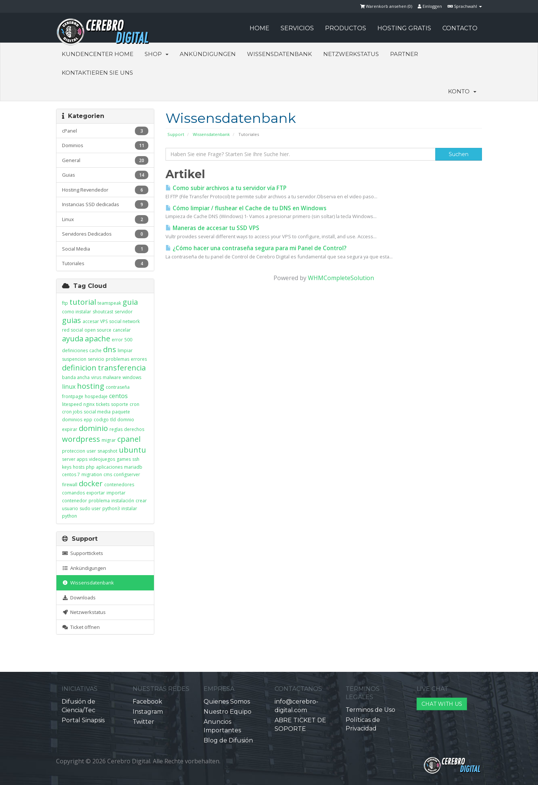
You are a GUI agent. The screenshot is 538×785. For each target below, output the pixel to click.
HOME (259, 28)
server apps (74, 459)
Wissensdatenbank (279, 54)
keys (66, 467)
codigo (101, 419)
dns (109, 349)
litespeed (72, 404)
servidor (124, 311)
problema (99, 500)
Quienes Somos (227, 701)
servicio (96, 359)
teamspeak (109, 303)
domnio (125, 419)
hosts (78, 467)
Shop (156, 54)
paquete (121, 412)
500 (128, 339)
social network (124, 321)
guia (130, 302)
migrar (109, 440)
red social (72, 330)
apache (97, 338)
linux (68, 386)
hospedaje (96, 396)
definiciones (75, 350)
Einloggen (430, 6)
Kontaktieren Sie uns (97, 72)
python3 (111, 508)
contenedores (119, 484)
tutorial (82, 302)
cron (134, 404)
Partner (404, 54)
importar (116, 493)
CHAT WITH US (441, 704)
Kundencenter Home (97, 54)
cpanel (128, 439)
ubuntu (132, 450)
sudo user (90, 508)
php (90, 467)
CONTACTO (459, 28)
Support (175, 134)
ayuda (72, 338)
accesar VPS (95, 321)
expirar (69, 429)
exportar (95, 493)
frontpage (72, 396)
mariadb (133, 467)
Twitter (143, 721)
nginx (89, 404)
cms (107, 474)
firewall (69, 484)
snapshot (107, 451)
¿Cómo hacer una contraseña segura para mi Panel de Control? (256, 248)
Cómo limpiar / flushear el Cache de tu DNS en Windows (246, 208)
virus (96, 377)
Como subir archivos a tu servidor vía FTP (226, 188)
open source (97, 330)
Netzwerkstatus (351, 54)
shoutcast (103, 311)
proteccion (73, 451)
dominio (93, 428)
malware (112, 377)
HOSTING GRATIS (404, 28)
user (91, 451)
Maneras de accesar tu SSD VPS (212, 228)
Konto (462, 91)
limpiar (125, 350)
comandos (73, 493)
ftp (65, 303)
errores (139, 359)
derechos (134, 429)
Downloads (79, 597)
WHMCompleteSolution (341, 278)
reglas (116, 429)
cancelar (122, 330)
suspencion (74, 359)
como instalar (76, 311)
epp (88, 419)
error (117, 339)
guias (71, 320)
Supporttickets (82, 553)
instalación (122, 500)
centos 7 (71, 474)
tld (113, 419)
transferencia (122, 368)
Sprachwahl (465, 6)
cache (95, 350)
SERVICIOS (297, 28)
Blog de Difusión (228, 740)
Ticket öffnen (81, 627)
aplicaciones (109, 467)
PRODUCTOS (345, 28)
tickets (102, 404)
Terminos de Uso (370, 709)
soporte (119, 404)
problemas (117, 359)
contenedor (74, 500)
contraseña (118, 387)
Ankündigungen (208, 54)
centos (118, 396)
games (124, 459)
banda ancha (76, 377)
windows (132, 377)
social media (97, 412)
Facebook (147, 701)
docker (91, 483)
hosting (90, 386)
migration (91, 474)
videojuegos (102, 459)
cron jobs (72, 412)
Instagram (148, 711)
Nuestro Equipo (227, 711)
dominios (72, 419)
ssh (135, 459)
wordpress (81, 439)
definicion (79, 368)
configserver (127, 474)
